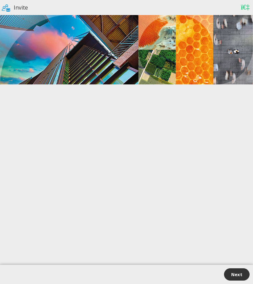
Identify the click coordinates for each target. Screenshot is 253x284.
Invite (15, 7)
